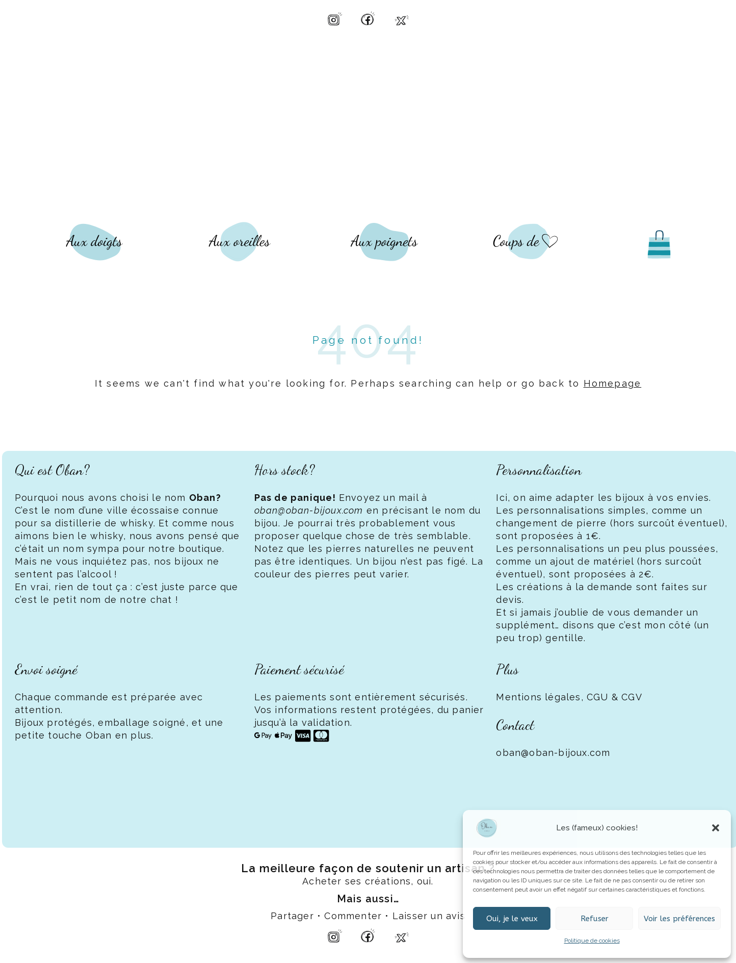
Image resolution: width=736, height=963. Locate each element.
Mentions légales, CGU (552, 697)
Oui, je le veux (512, 918)
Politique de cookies (592, 940)
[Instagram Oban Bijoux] (334, 18)
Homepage (613, 383)
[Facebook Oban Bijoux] (368, 18)
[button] (716, 828)
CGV (631, 697)
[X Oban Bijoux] (401, 18)
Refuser (595, 918)
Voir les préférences (679, 918)
